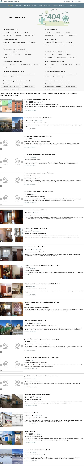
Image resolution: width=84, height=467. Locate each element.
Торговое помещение (21, 83)
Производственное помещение (10, 89)
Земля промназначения (25, 64)
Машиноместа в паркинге (16, 74)
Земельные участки (44, 5)
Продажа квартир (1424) (10, 29)
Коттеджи (60, 54)
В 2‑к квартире (32, 42)
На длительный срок (49, 35)
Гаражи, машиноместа (59, 5)
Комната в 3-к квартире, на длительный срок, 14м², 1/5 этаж (41, 265)
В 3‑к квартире (69, 42)
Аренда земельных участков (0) (55, 61)
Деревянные (17, 54)
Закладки (67, 1)
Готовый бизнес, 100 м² (31, 431)
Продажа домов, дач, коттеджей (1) (14, 49)
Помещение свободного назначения (11, 86)
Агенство (36, 64)
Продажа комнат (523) (10, 39)
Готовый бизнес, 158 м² (31, 413)
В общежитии (6, 42)
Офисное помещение (8, 83)
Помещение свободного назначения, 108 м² (37, 449)
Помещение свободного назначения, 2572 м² (37, 394)
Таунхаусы (69, 54)
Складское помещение (28, 86)
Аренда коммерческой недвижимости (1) (58, 81)
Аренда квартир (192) (51, 29)
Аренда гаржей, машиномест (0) (55, 71)
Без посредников (29, 35)
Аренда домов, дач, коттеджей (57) (56, 52)
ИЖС (4, 64)
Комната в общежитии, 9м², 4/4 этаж (35, 247)
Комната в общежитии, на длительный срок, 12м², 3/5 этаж (41, 302)
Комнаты (18, 5)
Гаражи (4, 74)
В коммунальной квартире (19, 42)
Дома (46, 54)
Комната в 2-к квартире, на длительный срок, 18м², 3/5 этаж (42, 283)
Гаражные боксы (29, 74)
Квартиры (10, 5)
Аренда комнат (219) (51, 39)
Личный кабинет (77, 1)
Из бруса (5, 57)
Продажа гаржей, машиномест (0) (13, 71)
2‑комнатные (16, 32)
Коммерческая (72, 5)
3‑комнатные (25, 32)
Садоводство (12, 64)
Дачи (53, 54)
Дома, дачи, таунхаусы (30, 5)
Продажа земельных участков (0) (13, 61)
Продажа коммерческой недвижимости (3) (16, 81)
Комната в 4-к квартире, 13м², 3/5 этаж (35, 228)
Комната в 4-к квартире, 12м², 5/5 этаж (35, 210)
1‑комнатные (6, 32)
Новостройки (18, 35)
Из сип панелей (27, 54)
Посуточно (60, 35)
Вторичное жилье (7, 35)
